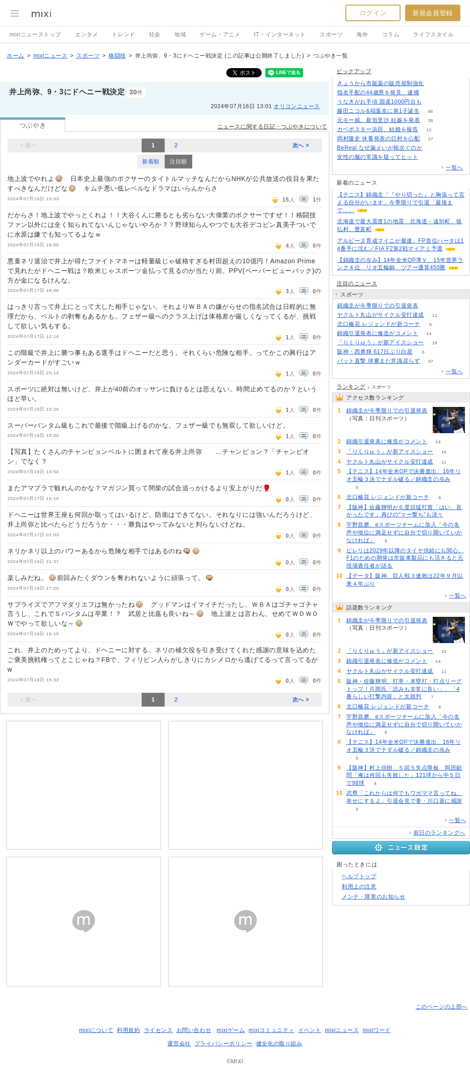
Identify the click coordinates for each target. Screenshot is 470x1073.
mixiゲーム (231, 1030)
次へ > (301, 145)
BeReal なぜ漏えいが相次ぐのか (380, 148)
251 (430, 92)
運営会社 (178, 1043)
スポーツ (331, 34)
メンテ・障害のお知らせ (374, 896)
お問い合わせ (194, 1030)
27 (430, 138)
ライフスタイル (433, 34)
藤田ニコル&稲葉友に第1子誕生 (378, 111)
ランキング (351, 386)
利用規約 (128, 1030)
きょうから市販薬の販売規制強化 (380, 83)
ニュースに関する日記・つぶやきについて (272, 126)
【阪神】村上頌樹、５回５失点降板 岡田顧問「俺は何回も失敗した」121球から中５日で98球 (404, 776)
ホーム (15, 55)
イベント (309, 1030)
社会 (154, 34)
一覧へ (454, 167)
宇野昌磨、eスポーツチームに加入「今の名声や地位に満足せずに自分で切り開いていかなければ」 (404, 533)
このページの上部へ (442, 1006)
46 (430, 111)
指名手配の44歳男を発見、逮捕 (378, 92)
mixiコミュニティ (271, 1030)
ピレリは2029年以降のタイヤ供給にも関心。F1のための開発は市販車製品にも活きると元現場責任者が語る (405, 558)
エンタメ (86, 34)
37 (430, 361)
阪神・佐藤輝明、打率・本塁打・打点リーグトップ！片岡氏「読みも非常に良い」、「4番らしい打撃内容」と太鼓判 (404, 689)
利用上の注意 (359, 886)
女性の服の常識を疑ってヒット (377, 157)
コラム (391, 34)
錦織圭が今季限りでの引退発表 (377, 305)
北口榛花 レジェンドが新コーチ (378, 324)
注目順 (178, 161)
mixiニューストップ (35, 34)
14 (428, 333)
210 (435, 83)
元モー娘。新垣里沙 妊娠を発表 (378, 120)
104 (429, 157)
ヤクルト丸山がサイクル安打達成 (380, 315)
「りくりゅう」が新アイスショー (380, 342)
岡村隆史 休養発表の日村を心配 (378, 138)
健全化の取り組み (279, 1043)
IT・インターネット (280, 34)
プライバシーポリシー (223, 1043)
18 (434, 342)
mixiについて (96, 1030)
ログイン (373, 13)
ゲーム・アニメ (220, 34)
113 (433, 148)
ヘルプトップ (359, 876)
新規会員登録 (433, 13)
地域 (180, 34)
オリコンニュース (297, 106)
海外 (362, 34)
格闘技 (117, 55)
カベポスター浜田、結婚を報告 (377, 129)
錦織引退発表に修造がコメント (377, 333)
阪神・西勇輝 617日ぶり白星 (375, 351)
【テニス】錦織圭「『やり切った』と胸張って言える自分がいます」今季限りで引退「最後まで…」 (400, 202)
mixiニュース (50, 55)
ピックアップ (354, 71)
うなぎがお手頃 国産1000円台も (379, 102)
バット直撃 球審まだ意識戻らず (378, 361)
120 (429, 305)
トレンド (123, 34)
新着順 (151, 161)
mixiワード (376, 1030)
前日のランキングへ (439, 832)
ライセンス (158, 1030)
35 (430, 120)
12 (428, 129)
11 (434, 315)
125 (432, 101)
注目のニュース (357, 283)
